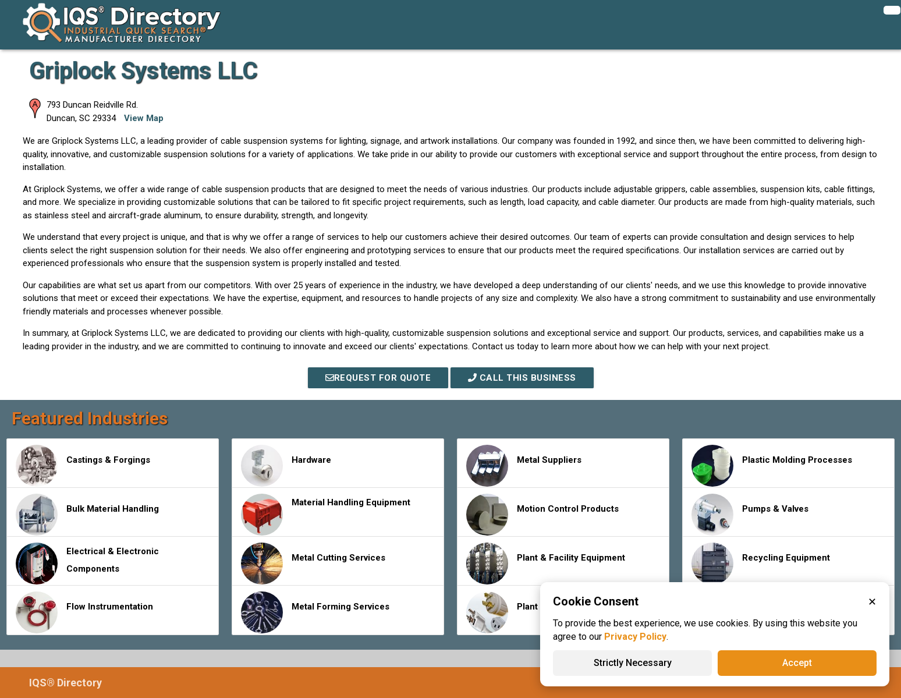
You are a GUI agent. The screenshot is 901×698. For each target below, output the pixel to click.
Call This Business (522, 378)
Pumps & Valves (749, 515)
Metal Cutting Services (313, 563)
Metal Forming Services (315, 612)
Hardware (286, 466)
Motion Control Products (542, 515)
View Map (144, 118)
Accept (797, 662)
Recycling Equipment (760, 563)
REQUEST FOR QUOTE (378, 378)
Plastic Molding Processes (771, 466)
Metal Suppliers (523, 466)
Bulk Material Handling (87, 515)
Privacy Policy (635, 636)
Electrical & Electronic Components (87, 563)
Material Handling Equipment (325, 515)
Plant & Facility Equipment (545, 563)
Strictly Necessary (633, 662)
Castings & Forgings (83, 466)
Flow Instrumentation (84, 612)
